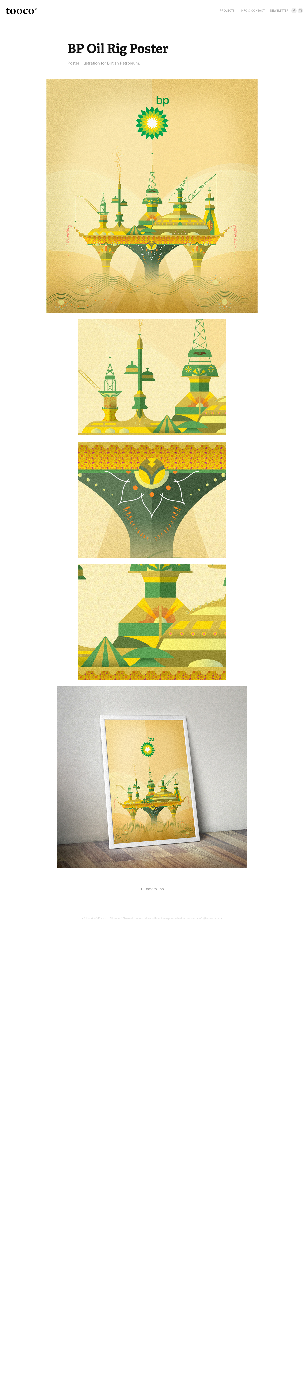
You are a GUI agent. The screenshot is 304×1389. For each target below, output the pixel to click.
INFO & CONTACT (252, 10)
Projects (227, 10)
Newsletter (279, 10)
